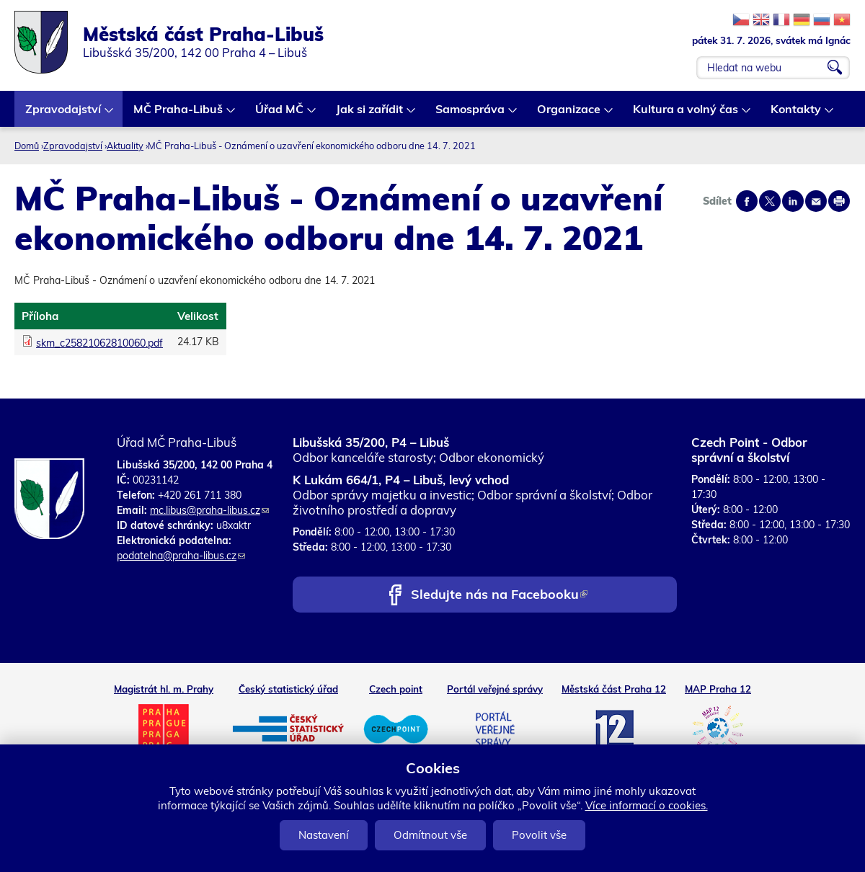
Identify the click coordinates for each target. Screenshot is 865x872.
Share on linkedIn (793, 201)
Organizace (569, 114)
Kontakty (796, 114)
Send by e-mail (816, 201)
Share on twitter (770, 201)
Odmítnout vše (430, 835)
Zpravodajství (63, 114)
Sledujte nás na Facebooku (499, 595)
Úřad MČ (280, 114)
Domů (26, 145)
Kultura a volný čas (686, 114)
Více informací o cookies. (646, 805)
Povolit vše (539, 835)
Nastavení (323, 835)
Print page (839, 201)
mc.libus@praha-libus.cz (209, 510)
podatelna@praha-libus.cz (181, 555)
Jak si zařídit (370, 114)
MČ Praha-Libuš (179, 114)
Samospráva (471, 114)
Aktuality (125, 145)
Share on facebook (747, 201)
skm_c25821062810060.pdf (99, 343)
